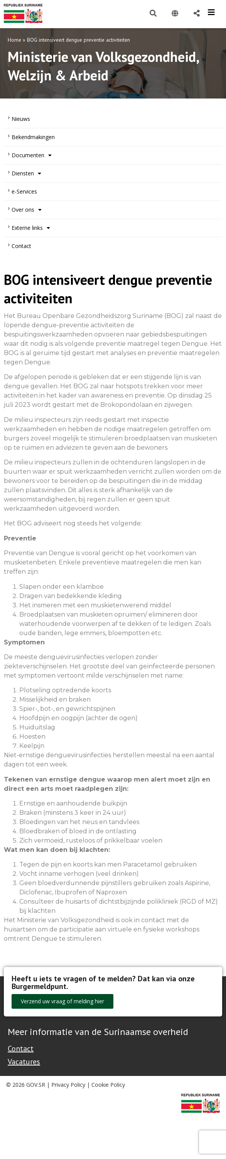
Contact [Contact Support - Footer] (21, 1048)
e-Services (24, 191)
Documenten (32, 155)
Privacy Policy (68, 1084)
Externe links (31, 228)
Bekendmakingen (33, 137)
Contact (21, 246)
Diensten (26, 173)
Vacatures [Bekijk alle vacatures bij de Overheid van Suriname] (24, 1062)
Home (14, 39)
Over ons (27, 209)
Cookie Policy (108, 1084)
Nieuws (21, 118)
